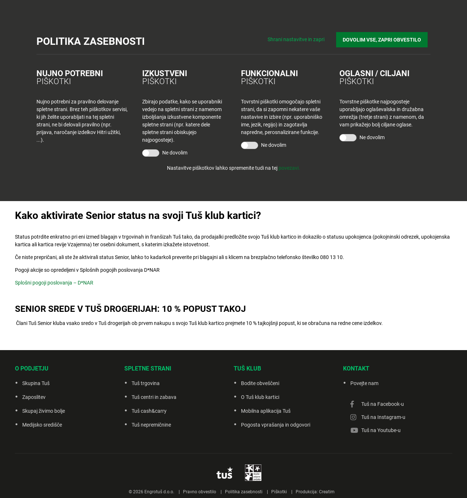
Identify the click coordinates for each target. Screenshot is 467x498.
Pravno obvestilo (199, 491)
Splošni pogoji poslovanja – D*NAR (54, 283)
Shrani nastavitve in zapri (302, 36)
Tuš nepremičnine (151, 425)
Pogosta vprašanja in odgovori (275, 425)
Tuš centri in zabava (154, 397)
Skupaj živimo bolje (43, 411)
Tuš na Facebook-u (382, 404)
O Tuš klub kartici (260, 397)
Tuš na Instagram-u (383, 417)
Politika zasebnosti (243, 491)
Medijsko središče (42, 425)
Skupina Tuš (36, 383)
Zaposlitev (34, 397)
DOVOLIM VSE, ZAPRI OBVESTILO (385, 37)
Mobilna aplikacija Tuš (266, 411)
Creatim (327, 491)
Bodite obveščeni (260, 383)
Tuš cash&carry (149, 411)
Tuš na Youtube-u (381, 430)
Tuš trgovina (146, 383)
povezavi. (289, 168)
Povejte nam (364, 383)
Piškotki (279, 491)
